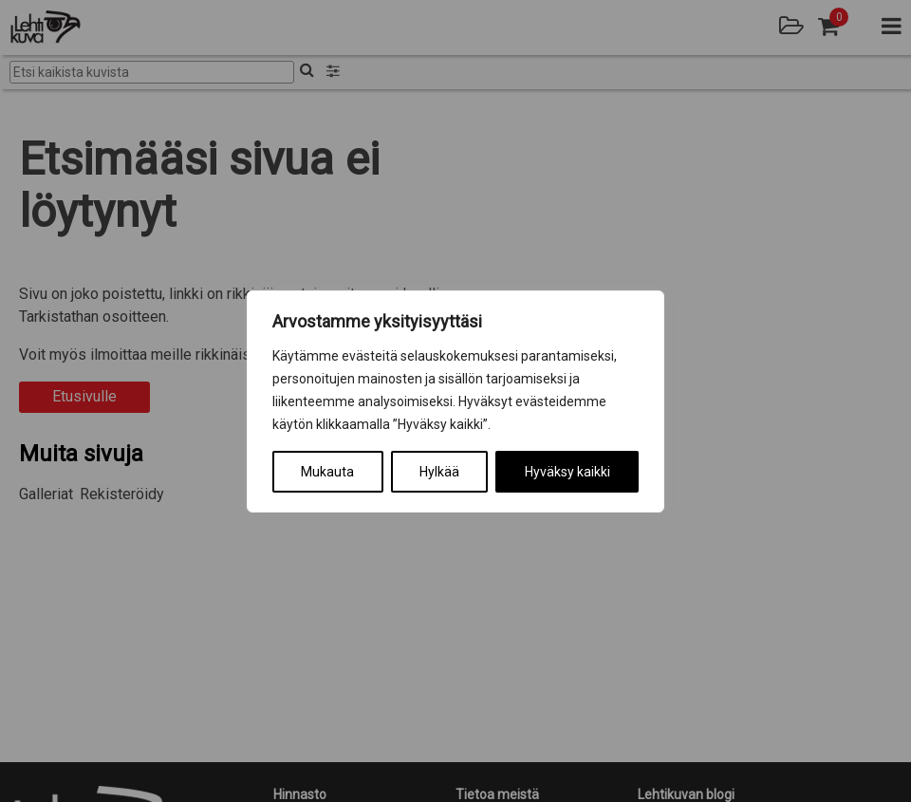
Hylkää (439, 471)
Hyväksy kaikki (567, 471)
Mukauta (327, 471)
